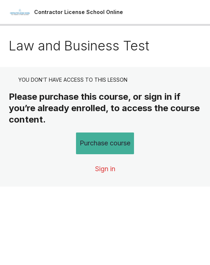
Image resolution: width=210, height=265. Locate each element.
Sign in (105, 169)
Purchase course (105, 143)
